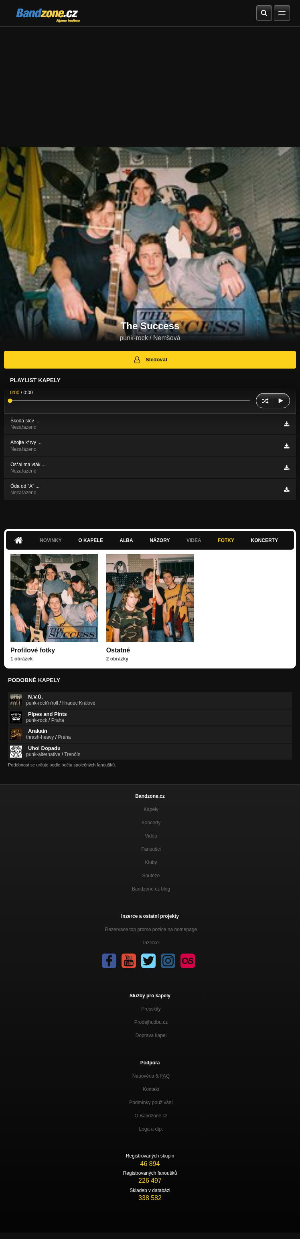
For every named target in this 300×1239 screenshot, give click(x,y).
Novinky (51, 540)
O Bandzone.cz (150, 1116)
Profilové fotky (32, 650)
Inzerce (151, 943)
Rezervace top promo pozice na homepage (151, 929)
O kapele (90, 540)
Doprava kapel (151, 1035)
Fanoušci (151, 849)
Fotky (226, 540)
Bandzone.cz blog (151, 889)
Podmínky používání (151, 1102)
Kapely (151, 809)
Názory (160, 540)
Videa (193, 540)
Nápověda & (151, 1076)
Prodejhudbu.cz (151, 1022)
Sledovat (150, 359)
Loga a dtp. (151, 1129)
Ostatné (118, 650)
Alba (126, 540)
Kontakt (151, 1089)
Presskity (151, 1009)
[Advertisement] (150, 87)
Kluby (151, 862)
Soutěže (151, 875)
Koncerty (264, 540)
